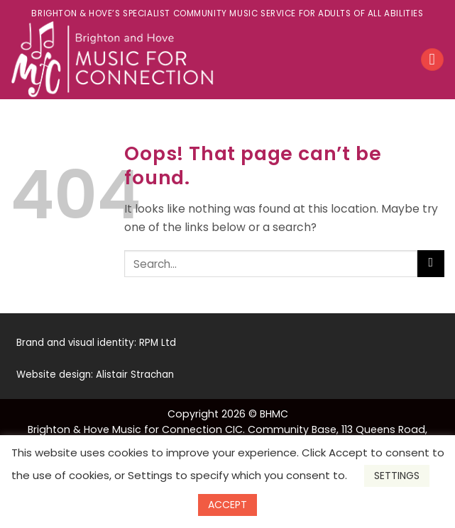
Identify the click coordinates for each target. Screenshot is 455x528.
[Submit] (430, 264)
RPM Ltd (157, 342)
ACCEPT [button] (227, 505)
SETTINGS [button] (397, 475)
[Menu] (432, 59)
